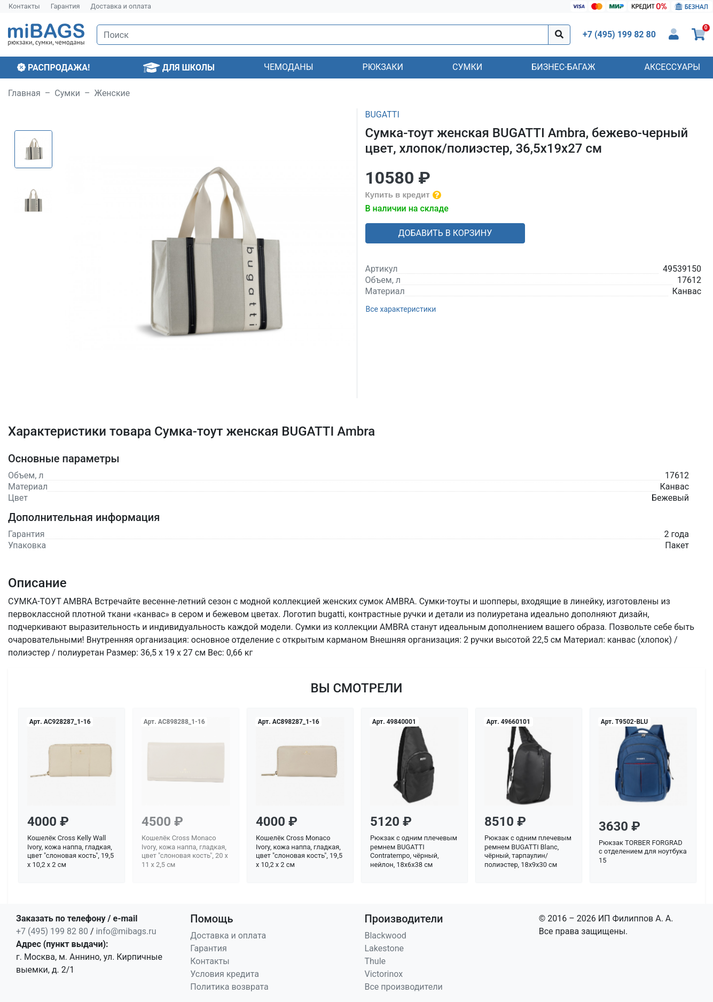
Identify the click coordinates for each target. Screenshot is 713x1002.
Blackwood (385, 935)
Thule (375, 961)
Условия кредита (224, 974)
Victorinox (384, 974)
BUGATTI (382, 114)
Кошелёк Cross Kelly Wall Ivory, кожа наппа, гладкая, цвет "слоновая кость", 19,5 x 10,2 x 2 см (70, 851)
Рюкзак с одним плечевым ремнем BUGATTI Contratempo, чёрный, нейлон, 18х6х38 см (413, 851)
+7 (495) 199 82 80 (52, 931)
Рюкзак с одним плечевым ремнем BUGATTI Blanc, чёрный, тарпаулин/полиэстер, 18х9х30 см (527, 851)
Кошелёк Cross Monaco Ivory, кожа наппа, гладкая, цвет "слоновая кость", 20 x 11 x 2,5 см (185, 851)
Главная (24, 93)
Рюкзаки (383, 67)
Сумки (467, 67)
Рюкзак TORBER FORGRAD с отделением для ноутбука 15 (643, 851)
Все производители (404, 987)
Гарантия (65, 6)
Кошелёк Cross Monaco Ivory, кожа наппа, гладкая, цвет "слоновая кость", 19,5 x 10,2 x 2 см (299, 851)
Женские (112, 93)
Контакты (24, 6)
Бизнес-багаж (563, 67)
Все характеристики (401, 309)
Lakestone (384, 948)
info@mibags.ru (126, 931)
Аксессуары (672, 67)
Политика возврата (229, 987)
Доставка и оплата (121, 6)
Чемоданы (289, 67)
